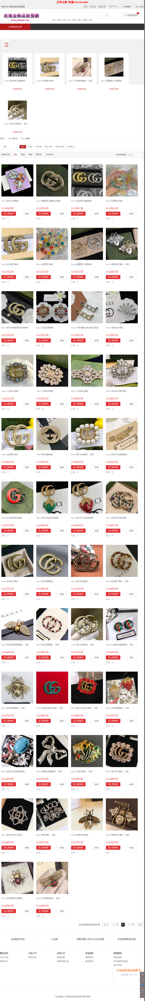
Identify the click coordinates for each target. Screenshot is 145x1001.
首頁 (11, 33)
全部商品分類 (15, 27)
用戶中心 (113, 7)
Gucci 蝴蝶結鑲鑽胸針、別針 (49, 771)
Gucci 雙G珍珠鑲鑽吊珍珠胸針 (15, 328)
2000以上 (71, 147)
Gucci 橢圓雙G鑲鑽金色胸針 (48, 201)
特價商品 (29, 33)
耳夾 (90, 20)
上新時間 (49, 154)
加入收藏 (139, 7)
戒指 (59, 20)
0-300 (30, 147)
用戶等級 (118, 965)
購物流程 (118, 957)
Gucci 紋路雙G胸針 (45, 81)
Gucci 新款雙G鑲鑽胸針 (15, 81)
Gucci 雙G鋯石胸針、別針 (117, 771)
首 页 (106, 925)
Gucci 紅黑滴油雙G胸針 (11, 518)
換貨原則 (89, 961)
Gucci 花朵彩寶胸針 (45, 328)
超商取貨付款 (63, 961)
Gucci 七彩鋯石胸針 (10, 391)
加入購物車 (9, 214)
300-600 (38, 147)
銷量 (23, 154)
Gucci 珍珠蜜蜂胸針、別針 (81, 81)
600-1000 (49, 147)
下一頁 (131, 925)
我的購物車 (132, 15)
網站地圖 (86, 996)
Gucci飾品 (12, 138)
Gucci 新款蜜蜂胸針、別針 (13, 708)
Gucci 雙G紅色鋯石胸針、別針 (84, 708)
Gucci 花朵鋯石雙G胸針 (116, 391)
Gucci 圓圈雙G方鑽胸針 (111, 81)
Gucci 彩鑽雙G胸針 (114, 201)
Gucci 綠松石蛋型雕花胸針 (13, 771)
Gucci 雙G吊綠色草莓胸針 (47, 518)
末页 (140, 925)
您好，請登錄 (90, 7)
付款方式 (32, 953)
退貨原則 (89, 957)
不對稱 (84, 20)
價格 (30, 154)
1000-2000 (59, 147)
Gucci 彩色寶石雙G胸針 (116, 518)
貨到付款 (32, 957)
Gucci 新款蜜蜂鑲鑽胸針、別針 (15, 645)
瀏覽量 (39, 154)
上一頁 (115, 925)
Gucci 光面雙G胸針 (9, 454)
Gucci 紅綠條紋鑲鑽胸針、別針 (120, 645)
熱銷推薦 (71, 33)
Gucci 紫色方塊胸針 (10, 201)
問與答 (111, 33)
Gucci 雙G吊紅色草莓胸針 (82, 518)
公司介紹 (4, 957)
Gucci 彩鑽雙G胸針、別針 (117, 581)
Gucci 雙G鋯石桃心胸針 (11, 835)
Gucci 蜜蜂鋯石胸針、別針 (117, 264)
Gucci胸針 (25, 138)
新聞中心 (92, 33)
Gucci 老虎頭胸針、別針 (82, 771)
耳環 (64, 20)
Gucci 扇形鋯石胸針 (114, 328)
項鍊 (79, 20)
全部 (23, 147)
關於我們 (4, 953)
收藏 (27, 214)
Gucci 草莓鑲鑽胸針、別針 (117, 708)
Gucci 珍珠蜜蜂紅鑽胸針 (12, 898)
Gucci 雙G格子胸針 (9, 581)
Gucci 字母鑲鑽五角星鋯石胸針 (85, 328)
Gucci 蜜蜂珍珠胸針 (80, 835)
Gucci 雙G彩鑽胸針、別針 (47, 645)
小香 (69, 20)
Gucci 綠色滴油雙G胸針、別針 (49, 708)
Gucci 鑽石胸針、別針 (46, 835)
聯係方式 (4, 961)
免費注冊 (102, 7)
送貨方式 (61, 953)
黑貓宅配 (61, 957)
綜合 (15, 154)
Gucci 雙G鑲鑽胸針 (44, 454)
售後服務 (89, 953)
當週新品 (50, 33)
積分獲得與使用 (121, 961)
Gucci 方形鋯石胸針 (45, 391)
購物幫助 (118, 953)
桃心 (54, 20)
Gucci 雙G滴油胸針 (79, 581)
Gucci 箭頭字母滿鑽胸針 (116, 454)
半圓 (74, 20)
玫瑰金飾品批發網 (73, 996)
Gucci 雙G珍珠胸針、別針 (82, 454)
